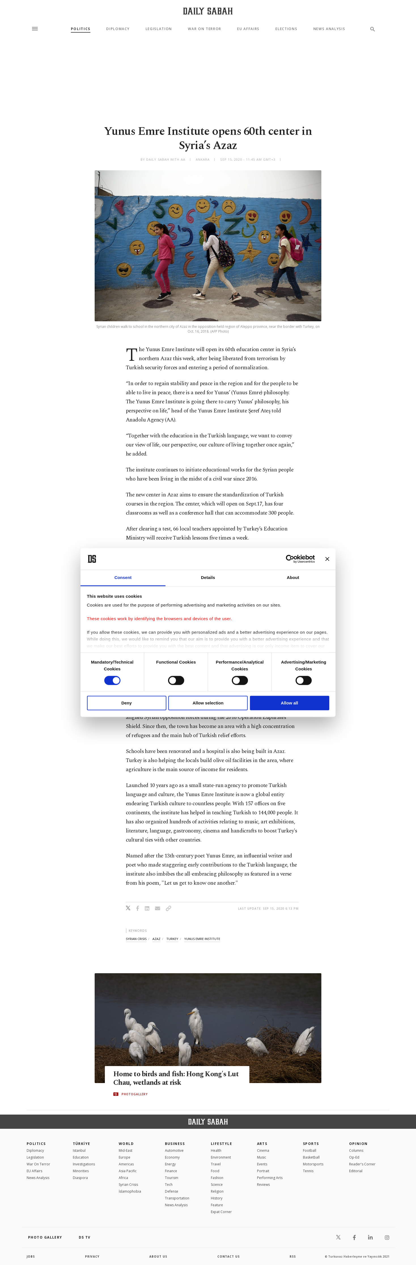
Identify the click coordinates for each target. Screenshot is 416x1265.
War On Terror (204, 29)
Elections (286, 29)
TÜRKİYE (81, 1143)
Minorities (81, 1171)
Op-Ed (354, 1157)
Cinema (263, 1150)
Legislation (159, 29)
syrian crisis (136, 939)
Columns (356, 1150)
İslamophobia (130, 1191)
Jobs (31, 1256)
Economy (172, 1157)
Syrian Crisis (128, 1184)
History (216, 1198)
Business (175, 1143)
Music (261, 1157)
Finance (171, 1171)
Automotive (174, 1150)
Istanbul (79, 1150)
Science (217, 1184)
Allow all (289, 703)
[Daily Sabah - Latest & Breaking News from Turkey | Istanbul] (208, 10)
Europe (124, 1157)
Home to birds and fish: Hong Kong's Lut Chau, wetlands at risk (176, 1078)
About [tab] (293, 577)
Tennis (308, 1171)
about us (158, 1256)
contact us (228, 1256)
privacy (92, 1256)
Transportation (177, 1198)
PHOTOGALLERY (135, 1094)
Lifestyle (221, 1143)
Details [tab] (208, 577)
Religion (217, 1191)
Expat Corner (221, 1211)
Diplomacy (118, 29)
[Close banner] (327, 559)
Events (262, 1164)
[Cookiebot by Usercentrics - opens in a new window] (290, 559)
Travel (216, 1164)
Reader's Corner (362, 1164)
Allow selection (207, 703)
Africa (123, 1177)
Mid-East (125, 1150)
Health (216, 1150)
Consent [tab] (123, 577)
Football (309, 1150)
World (126, 1143)
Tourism (171, 1177)
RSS (293, 1256)
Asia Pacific (128, 1171)
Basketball (311, 1157)
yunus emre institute (202, 939)
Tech (169, 1184)
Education (81, 1157)
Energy (170, 1164)
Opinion (358, 1143)
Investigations (84, 1164)
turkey (172, 939)
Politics (80, 29)
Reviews (263, 1184)
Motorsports (313, 1164)
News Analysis (329, 29)
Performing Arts (270, 1177)
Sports (311, 1143)
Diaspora (80, 1177)
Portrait (263, 1171)
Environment (221, 1157)
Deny (126, 703)
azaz (156, 939)
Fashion (217, 1177)
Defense (171, 1191)
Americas (126, 1164)
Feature (217, 1205)
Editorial (355, 1171)
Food (215, 1171)
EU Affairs (248, 29)
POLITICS (36, 1143)
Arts (262, 1143)
